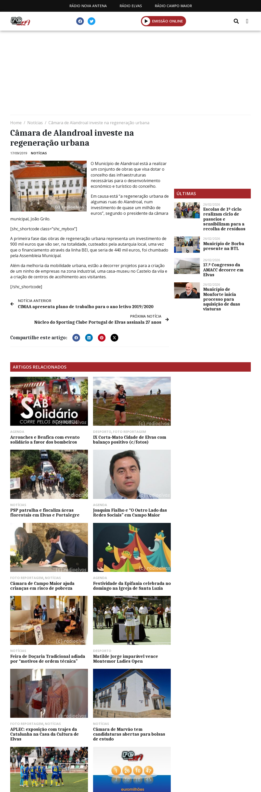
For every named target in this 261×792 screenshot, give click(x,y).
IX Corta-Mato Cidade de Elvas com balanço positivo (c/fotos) (128, 439)
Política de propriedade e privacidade (197, 766)
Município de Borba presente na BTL (223, 246)
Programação (94, 766)
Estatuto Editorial (46, 766)
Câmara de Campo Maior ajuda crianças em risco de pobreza (124, 511)
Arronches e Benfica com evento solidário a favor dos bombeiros (45, 439)
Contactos (134, 766)
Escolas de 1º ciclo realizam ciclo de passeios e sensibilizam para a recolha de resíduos (224, 219)
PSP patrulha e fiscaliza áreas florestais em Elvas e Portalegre (208, 439)
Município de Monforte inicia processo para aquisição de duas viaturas (221, 299)
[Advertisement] (130, 74)
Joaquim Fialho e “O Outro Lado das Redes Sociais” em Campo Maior (47, 511)
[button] (76, 338)
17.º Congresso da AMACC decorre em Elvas (223, 269)
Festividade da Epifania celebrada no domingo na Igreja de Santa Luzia (212, 511)
